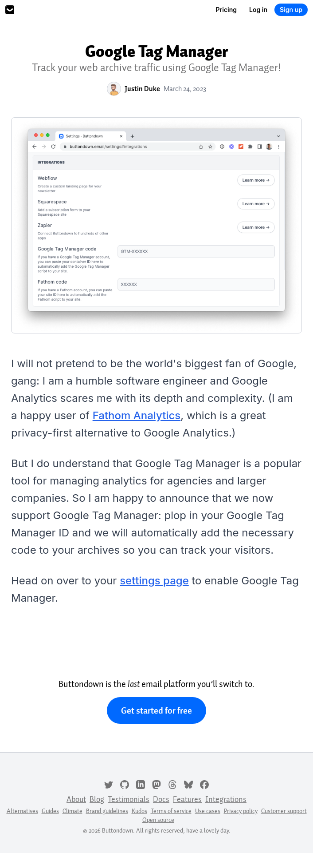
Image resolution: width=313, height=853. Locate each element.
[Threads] (172, 784)
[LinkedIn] (140, 784)
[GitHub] (124, 784)
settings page (154, 580)
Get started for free (156, 710)
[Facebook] (204, 784)
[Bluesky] (188, 784)
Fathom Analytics (137, 415)
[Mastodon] (156, 784)
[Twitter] (108, 784)
